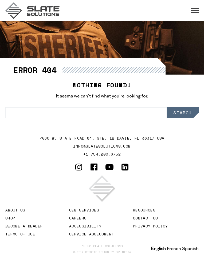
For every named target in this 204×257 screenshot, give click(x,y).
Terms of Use (20, 234)
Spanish (190, 248)
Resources (144, 210)
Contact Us (145, 218)
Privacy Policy (150, 226)
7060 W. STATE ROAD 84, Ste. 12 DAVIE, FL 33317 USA (102, 138)
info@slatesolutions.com (102, 146)
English (158, 248)
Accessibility (85, 226)
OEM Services (84, 210)
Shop (10, 218)
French (174, 248)
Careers (78, 218)
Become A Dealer (24, 226)
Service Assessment (91, 234)
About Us (15, 210)
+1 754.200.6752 (102, 154)
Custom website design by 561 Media (102, 252)
